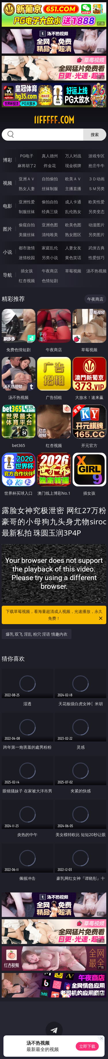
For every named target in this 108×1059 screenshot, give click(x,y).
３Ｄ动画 (96, 178)
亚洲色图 (50, 225)
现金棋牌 (73, 165)
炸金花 (50, 165)
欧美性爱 (96, 201)
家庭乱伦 (50, 248)
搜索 (95, 134)
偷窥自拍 (27, 225)
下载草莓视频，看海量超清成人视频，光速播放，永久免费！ (55, 615)
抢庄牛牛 (96, 165)
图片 (7, 229)
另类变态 (96, 211)
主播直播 (73, 188)
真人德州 (50, 155)
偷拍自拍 (50, 201)
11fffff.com (54, 120)
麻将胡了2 (27, 165)
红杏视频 (27, 280)
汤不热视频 (96, 271)
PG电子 (26, 155)
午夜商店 (50, 271)
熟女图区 (73, 234)
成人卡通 (73, 201)
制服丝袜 (27, 211)
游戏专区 (96, 155)
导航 (7, 275)
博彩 (7, 160)
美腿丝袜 (27, 234)
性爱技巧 (96, 257)
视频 (7, 183)
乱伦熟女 (73, 211)
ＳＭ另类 (96, 188)
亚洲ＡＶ (27, 178)
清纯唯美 (50, 234)
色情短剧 (50, 280)
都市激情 (27, 248)
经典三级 (50, 211)
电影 (7, 206)
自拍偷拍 (50, 178)
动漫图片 (96, 225)
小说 (7, 252)
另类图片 (96, 234)
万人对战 (73, 155)
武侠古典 (96, 248)
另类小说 (50, 257)
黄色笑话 (73, 257)
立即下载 (87, 1046)
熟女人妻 (27, 188)
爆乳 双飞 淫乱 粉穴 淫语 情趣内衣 (36, 634)
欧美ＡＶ (73, 178)
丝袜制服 (50, 188)
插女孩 (27, 271)
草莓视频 (73, 271)
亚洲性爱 (27, 201)
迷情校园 (27, 257)
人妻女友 (73, 248)
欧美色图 (73, 225)
